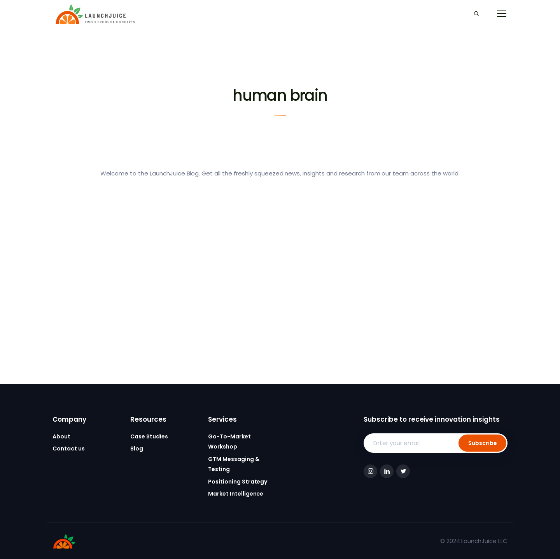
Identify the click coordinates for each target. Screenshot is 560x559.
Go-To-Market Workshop (229, 442)
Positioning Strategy (237, 481)
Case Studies (149, 436)
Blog (136, 448)
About (61, 436)
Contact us (68, 448)
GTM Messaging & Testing (233, 464)
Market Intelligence (235, 494)
